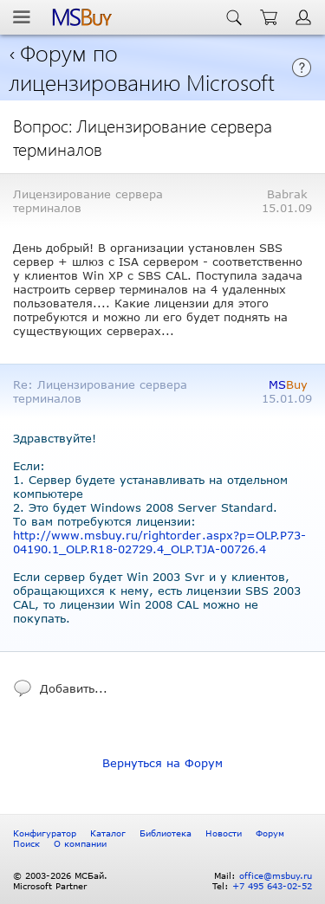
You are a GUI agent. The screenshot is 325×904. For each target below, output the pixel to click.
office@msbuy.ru (275, 875)
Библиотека (166, 833)
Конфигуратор (44, 833)
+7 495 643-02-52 (272, 886)
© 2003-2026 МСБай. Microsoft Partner (60, 880)
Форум (270, 833)
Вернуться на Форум (162, 763)
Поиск (26, 843)
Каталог (108, 833)
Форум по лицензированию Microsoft (142, 66)
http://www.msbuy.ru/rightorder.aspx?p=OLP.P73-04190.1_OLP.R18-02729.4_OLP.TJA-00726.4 (159, 542)
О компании (80, 843)
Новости (223, 833)
